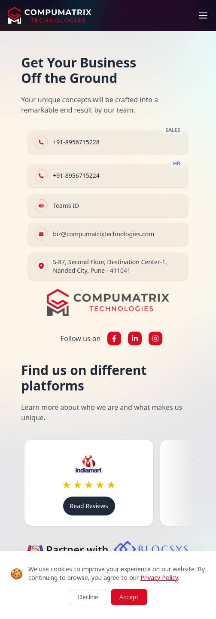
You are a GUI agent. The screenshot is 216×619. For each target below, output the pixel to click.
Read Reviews (89, 506)
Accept (129, 597)
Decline (88, 597)
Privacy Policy (159, 577)
